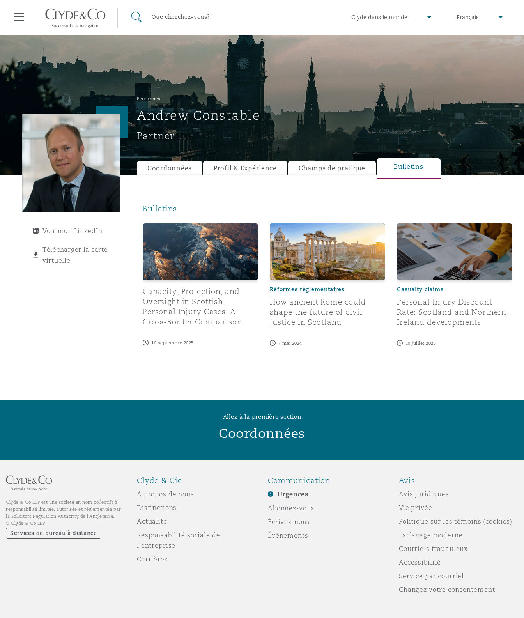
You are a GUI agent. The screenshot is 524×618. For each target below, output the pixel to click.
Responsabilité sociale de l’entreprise (178, 540)
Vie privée (415, 508)
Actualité (152, 521)
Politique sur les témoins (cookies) (455, 521)
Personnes (149, 98)
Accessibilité (420, 562)
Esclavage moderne (431, 535)
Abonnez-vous (291, 508)
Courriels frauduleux (433, 548)
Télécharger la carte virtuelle (75, 255)
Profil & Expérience (245, 168)
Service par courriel (431, 576)
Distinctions (157, 508)
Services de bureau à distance (53, 533)
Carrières (152, 559)
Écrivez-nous (289, 522)
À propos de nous (165, 494)
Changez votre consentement (447, 589)
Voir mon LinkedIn (72, 231)
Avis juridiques (424, 494)
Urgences (293, 494)
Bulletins (408, 167)
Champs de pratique (332, 168)
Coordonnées (169, 168)
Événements (288, 535)
